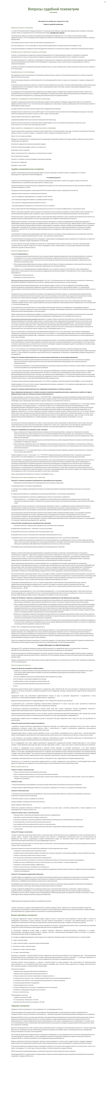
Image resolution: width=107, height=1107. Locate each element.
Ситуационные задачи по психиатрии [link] (11, 221)
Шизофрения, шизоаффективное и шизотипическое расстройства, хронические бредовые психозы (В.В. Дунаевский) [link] (13, 854)
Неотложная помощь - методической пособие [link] (13, 648)
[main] (62, 9)
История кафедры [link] (8, 18)
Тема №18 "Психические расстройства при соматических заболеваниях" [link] (13, 420)
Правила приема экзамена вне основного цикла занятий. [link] (12, 170)
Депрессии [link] (6, 15)
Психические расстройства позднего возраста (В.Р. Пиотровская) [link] (13, 684)
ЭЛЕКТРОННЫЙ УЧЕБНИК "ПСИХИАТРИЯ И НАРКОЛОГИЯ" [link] (12, 293)
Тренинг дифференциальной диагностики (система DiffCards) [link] (9, 926)
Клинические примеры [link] (12, 592)
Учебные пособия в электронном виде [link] (8, 933)
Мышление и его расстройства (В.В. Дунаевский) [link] (13, 630)
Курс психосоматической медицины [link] (10, 894)
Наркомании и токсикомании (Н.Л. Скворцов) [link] (13, 639)
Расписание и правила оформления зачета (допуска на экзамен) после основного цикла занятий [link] (12, 196)
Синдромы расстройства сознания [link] (13, 746)
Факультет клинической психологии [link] (8, 901)
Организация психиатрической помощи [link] (13, 656)
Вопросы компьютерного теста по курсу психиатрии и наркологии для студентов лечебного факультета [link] (12, 67)
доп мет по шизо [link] (12, 546)
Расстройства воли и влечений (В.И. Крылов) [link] (13, 718)
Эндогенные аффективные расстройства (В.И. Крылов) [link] (13, 877)
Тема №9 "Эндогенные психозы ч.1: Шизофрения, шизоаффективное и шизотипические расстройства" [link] (13, 521)
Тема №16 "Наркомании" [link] (13, 402)
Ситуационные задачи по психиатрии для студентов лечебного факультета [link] (12, 230)
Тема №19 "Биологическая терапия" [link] (13, 430)
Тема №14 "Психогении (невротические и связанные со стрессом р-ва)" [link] (13, 389)
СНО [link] (4, 917)
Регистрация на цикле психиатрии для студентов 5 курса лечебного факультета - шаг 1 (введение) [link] (12, 210)
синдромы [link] (12, 326)
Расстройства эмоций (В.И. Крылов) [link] (13, 739)
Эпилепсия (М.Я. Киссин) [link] (12, 883)
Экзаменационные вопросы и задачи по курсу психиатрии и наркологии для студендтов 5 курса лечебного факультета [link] (12, 280)
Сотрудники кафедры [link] (9, 920)
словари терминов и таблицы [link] (12, 753)
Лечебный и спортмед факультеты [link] (9, 45)
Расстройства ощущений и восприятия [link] (13, 732)
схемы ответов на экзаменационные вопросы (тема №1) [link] (13, 837)
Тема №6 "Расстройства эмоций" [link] (13, 492)
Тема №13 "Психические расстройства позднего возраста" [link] (13, 377)
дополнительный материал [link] (13, 575)
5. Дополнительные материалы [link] (13, 533)
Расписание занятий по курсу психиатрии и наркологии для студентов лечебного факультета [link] (12, 181)
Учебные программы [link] (9, 21)
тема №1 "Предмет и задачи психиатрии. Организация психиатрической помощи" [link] (13, 335)
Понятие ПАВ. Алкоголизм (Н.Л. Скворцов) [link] (13, 674)
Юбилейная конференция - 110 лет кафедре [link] (9, 939)
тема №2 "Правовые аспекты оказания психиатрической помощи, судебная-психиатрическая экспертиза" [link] (13, 442)
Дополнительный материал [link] (13, 561)
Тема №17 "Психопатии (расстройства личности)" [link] (13, 409)
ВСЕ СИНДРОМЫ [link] (12, 300)
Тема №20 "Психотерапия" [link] (13, 454)
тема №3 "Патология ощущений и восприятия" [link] (12, 469)
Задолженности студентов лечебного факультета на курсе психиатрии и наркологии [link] (12, 82)
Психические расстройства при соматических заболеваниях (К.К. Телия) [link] (13, 695)
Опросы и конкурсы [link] (8, 906)
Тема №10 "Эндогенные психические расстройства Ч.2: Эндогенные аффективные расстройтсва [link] (13, 350)
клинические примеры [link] (12, 602)
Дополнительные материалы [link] (13, 551)
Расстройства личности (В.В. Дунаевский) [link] (13, 726)
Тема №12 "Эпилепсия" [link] (12, 370)
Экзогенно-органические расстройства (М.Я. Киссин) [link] (13, 868)
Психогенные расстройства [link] (13, 704)
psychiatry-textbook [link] (8, 9)
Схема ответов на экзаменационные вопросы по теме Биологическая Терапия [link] (13, 763)
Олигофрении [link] (13, 313)
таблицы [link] (11, 844)
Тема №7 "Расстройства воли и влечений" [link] (13, 500)
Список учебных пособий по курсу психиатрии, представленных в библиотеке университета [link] (12, 243)
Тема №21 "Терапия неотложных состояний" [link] (12, 460)
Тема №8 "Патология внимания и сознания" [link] (12, 509)
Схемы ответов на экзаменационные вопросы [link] (13, 775)
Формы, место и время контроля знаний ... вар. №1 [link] (12, 269)
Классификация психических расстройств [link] (13, 586)
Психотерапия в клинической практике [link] (13, 710)
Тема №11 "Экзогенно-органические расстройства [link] (13, 363)
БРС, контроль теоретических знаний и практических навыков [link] (11, 53)
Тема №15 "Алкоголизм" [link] (13, 398)
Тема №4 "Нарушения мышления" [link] (12, 477)
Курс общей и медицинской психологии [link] (8, 31)
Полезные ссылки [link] (8, 909)
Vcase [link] (4, 12)
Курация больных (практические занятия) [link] (11, 114)
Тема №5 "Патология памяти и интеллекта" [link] (12, 485)
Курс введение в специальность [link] (9, 25)
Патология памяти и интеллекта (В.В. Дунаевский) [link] (12, 664)
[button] (105, 2)
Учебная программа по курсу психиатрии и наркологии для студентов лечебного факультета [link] (12, 257)
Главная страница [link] (8, 6)
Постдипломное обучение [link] (7, 913)
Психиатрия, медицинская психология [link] (8, 38)
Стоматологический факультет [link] (12, 888)
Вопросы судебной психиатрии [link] (12, 540)
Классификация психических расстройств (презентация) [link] (13, 307)
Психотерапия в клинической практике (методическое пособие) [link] (13, 319)
